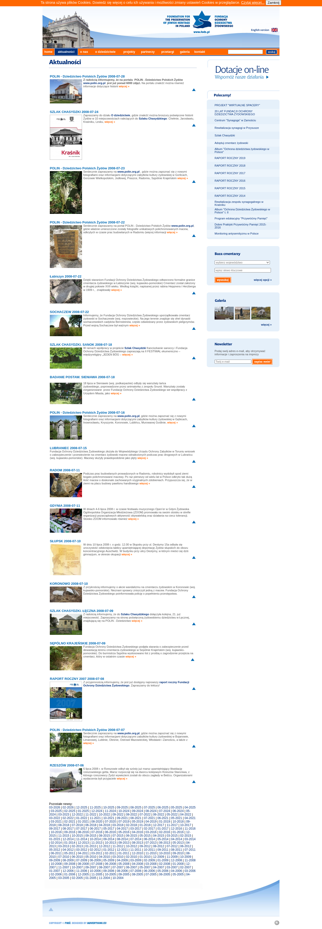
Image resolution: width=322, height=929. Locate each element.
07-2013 (150, 842)
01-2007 (54, 871)
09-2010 (178, 853)
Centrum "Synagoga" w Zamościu (235, 120)
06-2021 (163, 818)
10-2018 (178, 821)
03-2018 (118, 825)
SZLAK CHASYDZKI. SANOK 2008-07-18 (81, 344)
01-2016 (178, 832)
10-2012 (131, 846)
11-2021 (95, 818)
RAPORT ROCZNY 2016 (230, 180)
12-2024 (96, 811)
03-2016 (150, 832)
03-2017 (135, 828)
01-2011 (124, 853)
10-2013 (110, 842)
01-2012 (108, 849)
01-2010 (145, 857)
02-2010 (131, 857)
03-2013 (63, 846)
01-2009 (163, 860)
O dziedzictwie (120, 115)
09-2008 (69, 864)
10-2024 (124, 811)
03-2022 (54, 818)
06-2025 (163, 807)
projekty (129, 52)
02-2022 (68, 818)
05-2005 (178, 874)
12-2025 (81, 807)
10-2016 (56, 832)
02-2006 (56, 874)
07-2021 (149, 818)
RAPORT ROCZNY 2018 (230, 165)
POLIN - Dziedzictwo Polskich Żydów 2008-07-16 (87, 412)
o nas (84, 52)
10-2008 (56, 864)
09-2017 (54, 828)
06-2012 (185, 846)
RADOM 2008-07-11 (65, 470)
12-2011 (122, 849)
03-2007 (172, 867)
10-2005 (110, 874)
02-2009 (149, 860)
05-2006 (163, 871)
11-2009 (172, 857)
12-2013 (83, 842)
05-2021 (176, 818)
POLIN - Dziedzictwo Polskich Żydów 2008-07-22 (87, 222)
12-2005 (83, 874)
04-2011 (83, 853)
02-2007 (185, 867)
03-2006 (189, 871)
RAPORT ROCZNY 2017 (230, 173)
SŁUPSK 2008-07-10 (65, 541)
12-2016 (176, 828)
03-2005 (63, 878)
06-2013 (164, 842)
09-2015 (90, 835)
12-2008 (176, 860)
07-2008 (96, 864)
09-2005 (124, 874)
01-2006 (69, 874)
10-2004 (118, 878)
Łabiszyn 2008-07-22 (66, 276)
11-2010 (150, 853)
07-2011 (189, 849)
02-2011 (110, 853)
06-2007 (131, 867)
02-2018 (131, 825)
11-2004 (104, 878)
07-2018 (77, 825)
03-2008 (150, 864)
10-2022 (104, 814)
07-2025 (149, 807)
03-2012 (81, 849)
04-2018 (104, 825)
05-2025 (176, 807)
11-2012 (118, 846)
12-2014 (68, 839)
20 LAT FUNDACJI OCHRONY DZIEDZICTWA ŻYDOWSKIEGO (235, 113)
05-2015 (145, 835)
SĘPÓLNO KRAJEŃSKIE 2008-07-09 (77, 643)
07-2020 (110, 821)
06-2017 (95, 828)
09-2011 (163, 849)
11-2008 (189, 860)
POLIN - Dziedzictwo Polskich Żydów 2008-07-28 (87, 76)
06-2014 (149, 839)
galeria (185, 52)
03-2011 (96, 853)
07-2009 (81, 860)
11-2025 (95, 807)
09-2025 (122, 807)
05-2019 (137, 821)
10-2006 (95, 871)
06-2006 (149, 871)
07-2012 (172, 846)
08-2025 (135, 807)
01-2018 (145, 825)
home (48, 52)
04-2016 (137, 832)
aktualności (66, 52)
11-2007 (63, 867)
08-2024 (150, 811)
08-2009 (68, 860)
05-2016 (124, 832)
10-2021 (108, 818)
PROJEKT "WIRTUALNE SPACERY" (237, 105)
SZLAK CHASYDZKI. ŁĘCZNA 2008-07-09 (81, 611)
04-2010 (104, 857)
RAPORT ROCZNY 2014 (230, 195)
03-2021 (56, 821)
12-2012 (104, 846)
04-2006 (176, 871)
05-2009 (108, 860)
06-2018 (90, 825)
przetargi (167, 52)
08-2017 (68, 828)
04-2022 (185, 814)
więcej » (124, 86)
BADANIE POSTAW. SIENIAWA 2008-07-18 (82, 377)
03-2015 (172, 835)
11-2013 (96, 842)
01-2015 (54, 839)
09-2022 (118, 814)
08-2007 (104, 867)
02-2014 (56, 842)
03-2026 (54, 807)
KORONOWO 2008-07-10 (69, 584)
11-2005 (96, 874)
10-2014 (95, 839)
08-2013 (137, 842)
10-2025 (108, 807)
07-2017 (81, 828)
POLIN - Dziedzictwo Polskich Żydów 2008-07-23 (87, 168)
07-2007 (118, 867)
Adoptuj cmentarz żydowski (231, 142)
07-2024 (164, 811)
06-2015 (131, 835)
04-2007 (158, 867)
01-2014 (69, 842)
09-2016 (69, 832)
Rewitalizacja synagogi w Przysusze (237, 127)
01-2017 (163, 828)
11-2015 (63, 835)
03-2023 (63, 814)
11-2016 (189, 828)
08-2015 (104, 835)
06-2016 (110, 832)
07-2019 (124, 821)
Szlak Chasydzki (225, 135)
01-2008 (178, 864)
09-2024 (137, 811)
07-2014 (135, 839)
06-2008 (110, 864)
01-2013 (90, 846)
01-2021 (83, 821)
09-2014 (108, 839)
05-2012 (54, 849)
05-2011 (69, 853)
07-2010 (63, 857)
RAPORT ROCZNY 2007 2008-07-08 (77, 679)
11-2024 (110, 811)
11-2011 (135, 849)
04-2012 (68, 849)
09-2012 (145, 846)
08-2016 (83, 832)
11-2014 (81, 839)
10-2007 (77, 867)
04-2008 (137, 864)
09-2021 (122, 818)
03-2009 (135, 860)
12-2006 (68, 871)
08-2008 (83, 864)
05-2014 (163, 839)
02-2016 (164, 832)
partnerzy (148, 52)
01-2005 (90, 878)
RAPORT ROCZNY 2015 (230, 188)
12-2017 (158, 825)
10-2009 (185, 857)
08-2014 (122, 839)
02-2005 (77, 878)
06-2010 (77, 857)
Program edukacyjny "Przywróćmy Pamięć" (241, 218)
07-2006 (135, 871)
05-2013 (178, 842)
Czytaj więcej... (252, 3)
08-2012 (158, 846)
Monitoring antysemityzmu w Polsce (237, 233)
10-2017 (185, 825)
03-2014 (189, 839)
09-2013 (124, 842)
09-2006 (108, 871)
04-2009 (122, 860)
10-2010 (164, 853)
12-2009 (158, 857)
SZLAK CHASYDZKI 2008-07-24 (74, 112)
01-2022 (81, 818)
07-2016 (96, 832)
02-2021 (69, 821)
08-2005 (137, 874)
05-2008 (124, 864)
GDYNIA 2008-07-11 (65, 506)
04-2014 (176, 839)
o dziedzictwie (105, 52)
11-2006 (81, 871)
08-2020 (96, 821)
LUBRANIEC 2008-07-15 (68, 448)
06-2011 (56, 853)
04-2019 (150, 821)
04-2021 (189, 818)
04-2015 (158, 835)
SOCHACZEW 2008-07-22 (69, 312)
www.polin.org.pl (128, 171)
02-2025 (69, 811)
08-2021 (135, 818)
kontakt (199, 52)
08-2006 (122, 871)
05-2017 (108, 828)
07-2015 (118, 835)
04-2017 (122, 828)
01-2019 (164, 821)
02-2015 (185, 835)
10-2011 (149, 849)
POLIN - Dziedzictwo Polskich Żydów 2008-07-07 (87, 730)
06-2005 (164, 874)
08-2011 (176, 849)
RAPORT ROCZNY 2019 (230, 158)
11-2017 (172, 825)
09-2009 (54, 860)
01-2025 (83, 811)
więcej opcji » (263, 279)
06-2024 (178, 811)
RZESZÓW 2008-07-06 (67, 765)
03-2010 (118, 857)
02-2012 (95, 849)
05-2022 (172, 814)
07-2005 (150, 874)
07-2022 (145, 814)
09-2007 (90, 867)
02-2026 (68, 807)
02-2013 (77, 846)
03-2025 (56, 811)
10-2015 (77, 835)
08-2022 (131, 814)
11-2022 (90, 814)
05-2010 (90, 857)
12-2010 (137, 853)
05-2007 (145, 867)
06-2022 (158, 814)
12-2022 (77, 814)
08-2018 (63, 825)
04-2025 (189, 807)
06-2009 (95, 860)
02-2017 (149, 828)
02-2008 (164, 864)
